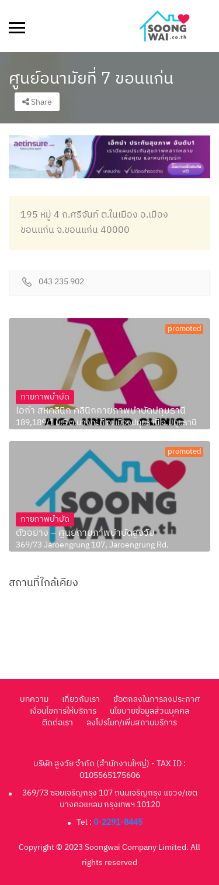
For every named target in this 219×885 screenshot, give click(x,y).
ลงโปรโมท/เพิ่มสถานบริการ (131, 722)
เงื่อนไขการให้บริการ (63, 711)
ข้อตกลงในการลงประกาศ (156, 699)
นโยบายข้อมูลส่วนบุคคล (149, 711)
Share (37, 102)
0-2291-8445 (117, 822)
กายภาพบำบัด (44, 397)
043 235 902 (61, 282)
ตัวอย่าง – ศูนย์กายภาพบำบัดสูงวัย (85, 533)
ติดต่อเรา (57, 722)
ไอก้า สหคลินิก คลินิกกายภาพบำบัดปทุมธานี (101, 411)
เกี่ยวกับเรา (81, 699)
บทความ (34, 699)
